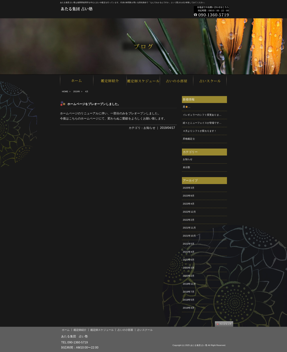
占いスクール (145, 329)
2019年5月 (189, 299)
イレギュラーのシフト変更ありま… (202, 114)
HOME (65, 91)
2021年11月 (189, 227)
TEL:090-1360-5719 (74, 342)
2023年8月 (189, 195)
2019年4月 (189, 307)
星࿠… (186, 106)
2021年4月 (189, 251)
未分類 (186, 167)
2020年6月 (189, 259)
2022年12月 (189, 211)
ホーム (66, 329)
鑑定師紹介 (80, 329)
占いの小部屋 (125, 329)
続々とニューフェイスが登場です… (202, 122)
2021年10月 (189, 235)
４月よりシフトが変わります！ (200, 131)
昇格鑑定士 (189, 138)
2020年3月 (189, 267)
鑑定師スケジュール (102, 329)
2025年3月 (189, 187)
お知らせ (149, 127)
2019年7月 (189, 291)
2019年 (76, 91)
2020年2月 (189, 275)
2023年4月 (189, 203)
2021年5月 (189, 243)
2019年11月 (189, 283)
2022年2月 (189, 219)
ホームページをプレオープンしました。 (94, 104)
